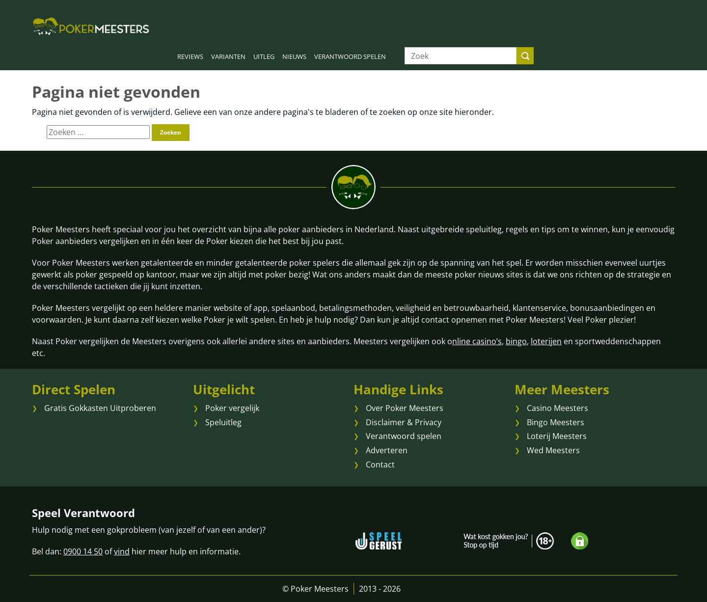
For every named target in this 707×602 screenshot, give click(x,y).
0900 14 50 (83, 551)
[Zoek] (461, 55)
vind (122, 551)
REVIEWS (190, 56)
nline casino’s (477, 341)
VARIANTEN (228, 56)
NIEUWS (294, 56)
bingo (516, 341)
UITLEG (263, 56)
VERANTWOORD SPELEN (350, 56)
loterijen (546, 341)
